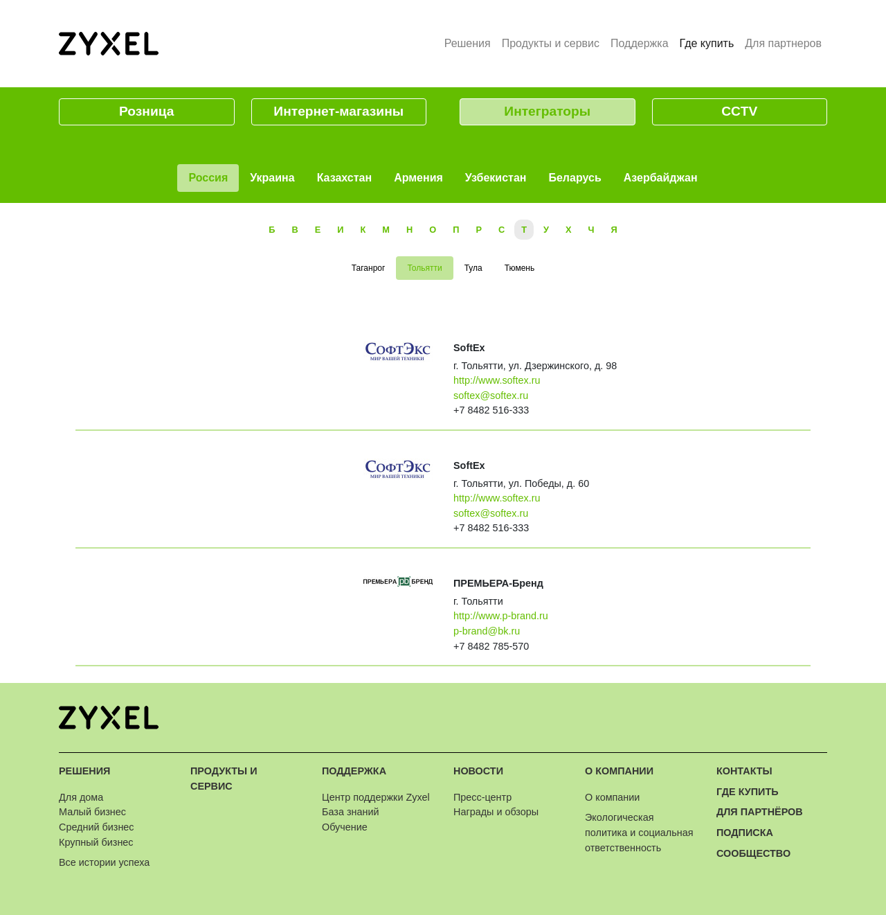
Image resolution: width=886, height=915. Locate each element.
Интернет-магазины (338, 111)
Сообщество (753, 853)
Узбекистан (496, 178)
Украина (272, 178)
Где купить (710, 42)
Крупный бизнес (96, 842)
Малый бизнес (92, 811)
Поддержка (639, 43)
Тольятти (424, 268)
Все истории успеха (104, 862)
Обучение (345, 827)
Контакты (744, 770)
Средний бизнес (96, 827)
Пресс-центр (482, 797)
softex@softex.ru (490, 395)
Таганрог (369, 268)
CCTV (739, 111)
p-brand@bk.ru (486, 631)
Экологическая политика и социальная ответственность (639, 832)
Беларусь (574, 178)
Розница (146, 111)
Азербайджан (661, 178)
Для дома (81, 797)
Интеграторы (547, 111)
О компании (619, 770)
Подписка (744, 832)
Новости (478, 770)
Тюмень (519, 268)
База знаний (350, 811)
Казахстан (344, 178)
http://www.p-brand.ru (500, 615)
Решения (467, 43)
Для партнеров (783, 43)
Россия (208, 178)
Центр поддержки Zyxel (376, 797)
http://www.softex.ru (497, 380)
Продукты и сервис (550, 43)
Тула (473, 268)
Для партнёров (759, 811)
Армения (418, 178)
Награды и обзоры (496, 811)
